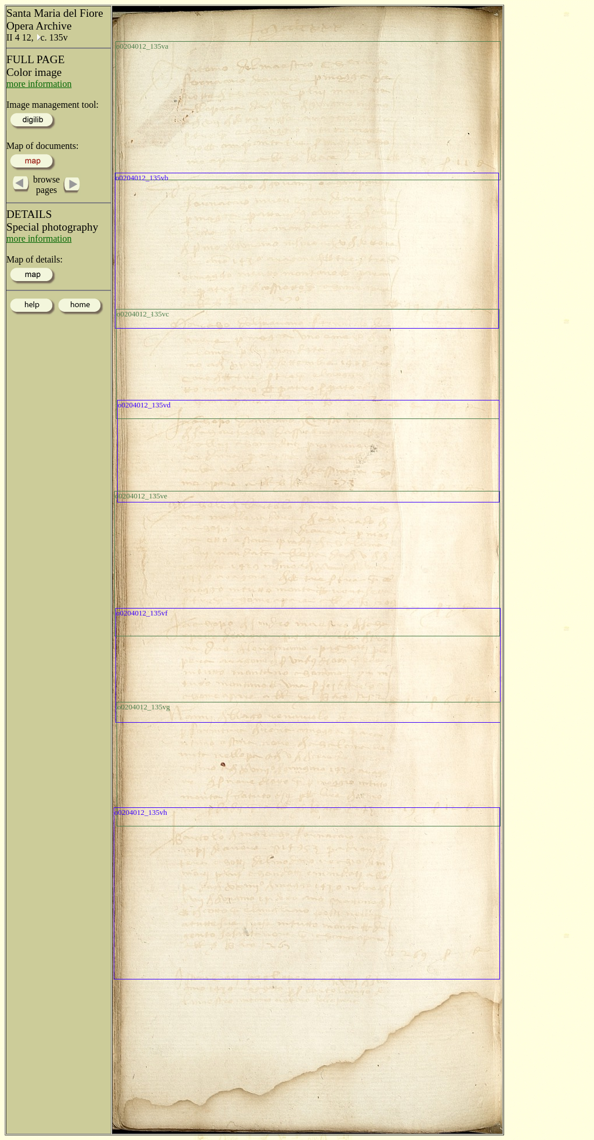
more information (38, 84)
